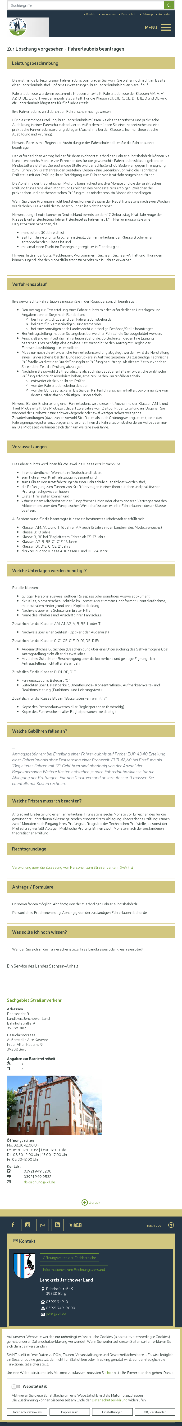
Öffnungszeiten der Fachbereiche (69, 1257)
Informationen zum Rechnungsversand (74, 1269)
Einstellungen (112, 1412)
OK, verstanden (155, 1412)
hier (110, 1372)
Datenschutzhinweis (27, 1412)
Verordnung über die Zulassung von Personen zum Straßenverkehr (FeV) (71, 867)
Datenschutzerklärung (110, 1399)
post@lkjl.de (56, 1313)
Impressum (69, 1412)
